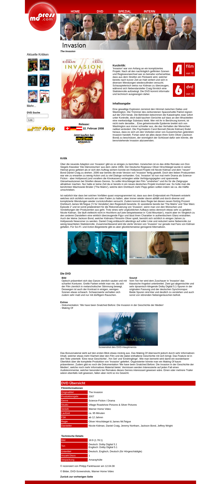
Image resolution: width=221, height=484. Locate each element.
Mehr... (31, 105)
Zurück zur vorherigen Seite (76, 476)
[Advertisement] (38, 158)
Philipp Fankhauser (89, 466)
